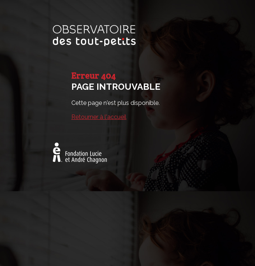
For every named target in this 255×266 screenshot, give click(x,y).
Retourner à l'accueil (98, 116)
